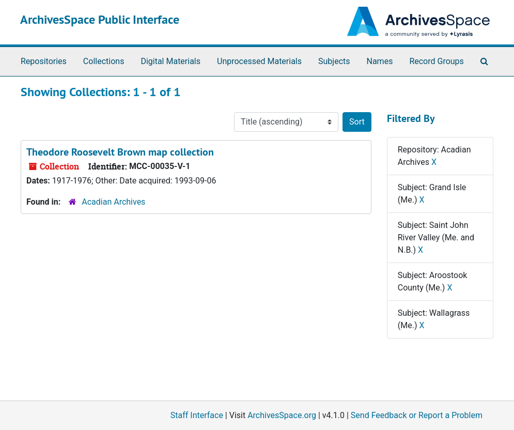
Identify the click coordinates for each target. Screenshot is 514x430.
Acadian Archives (113, 202)
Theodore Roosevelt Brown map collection (120, 152)
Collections (103, 61)
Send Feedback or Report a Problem (416, 415)
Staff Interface (196, 415)
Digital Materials (170, 61)
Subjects (334, 61)
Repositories (44, 61)
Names (380, 61)
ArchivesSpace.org (281, 415)
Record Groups (436, 61)
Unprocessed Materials (259, 61)
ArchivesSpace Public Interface (99, 19)
